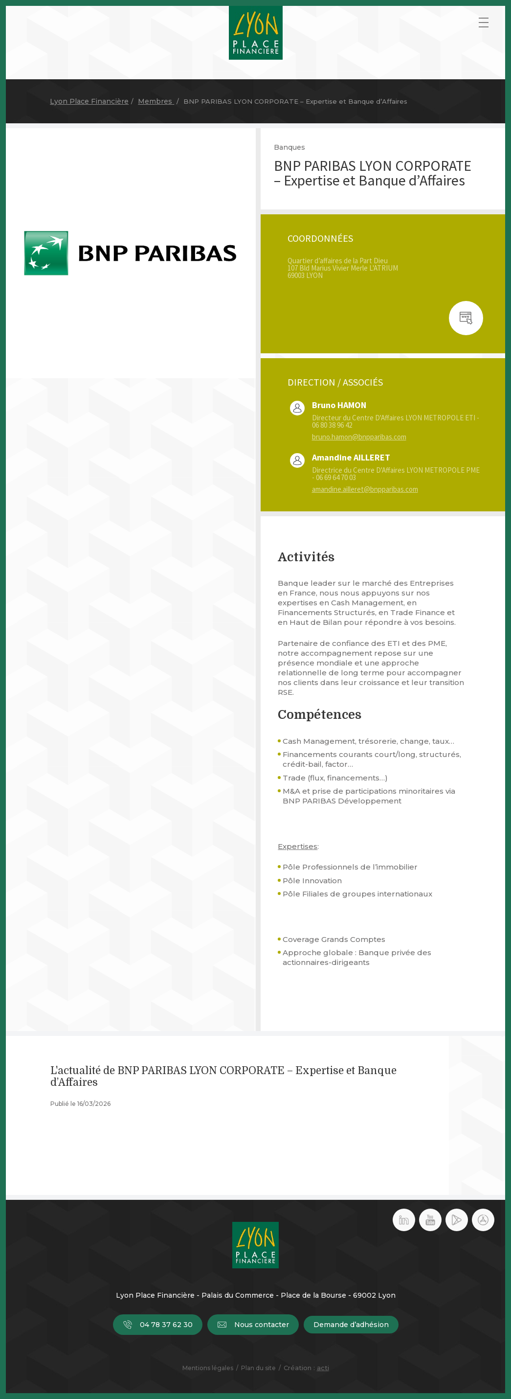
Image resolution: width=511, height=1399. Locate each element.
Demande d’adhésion (351, 1324)
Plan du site (258, 1368)
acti (323, 1368)
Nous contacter (253, 1325)
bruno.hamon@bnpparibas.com (359, 436)
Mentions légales (207, 1368)
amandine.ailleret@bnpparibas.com (365, 489)
